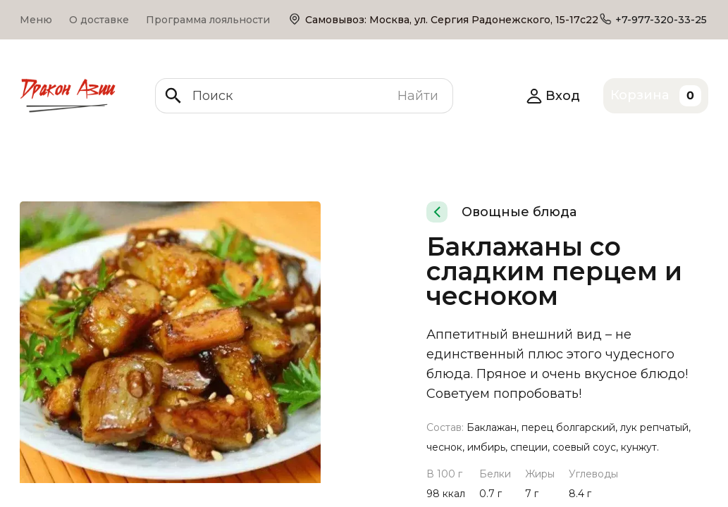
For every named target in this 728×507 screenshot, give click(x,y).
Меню (36, 19)
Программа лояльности (208, 19)
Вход (553, 95)
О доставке (99, 19)
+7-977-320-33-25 (661, 19)
